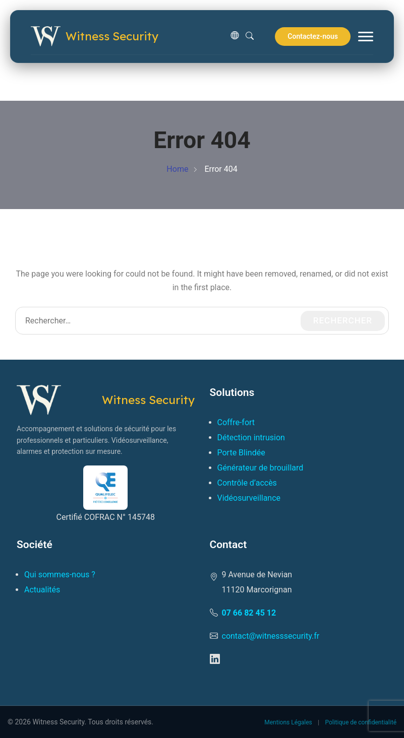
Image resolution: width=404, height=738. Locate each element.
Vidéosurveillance (249, 498)
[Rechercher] (250, 36)
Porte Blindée (241, 452)
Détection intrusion (251, 437)
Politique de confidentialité (360, 722)
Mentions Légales (288, 722)
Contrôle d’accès (247, 483)
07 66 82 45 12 (249, 613)
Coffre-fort (236, 422)
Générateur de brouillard (260, 468)
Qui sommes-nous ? (59, 574)
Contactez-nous (312, 36)
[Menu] (365, 36)
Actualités (42, 589)
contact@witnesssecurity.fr (271, 636)
